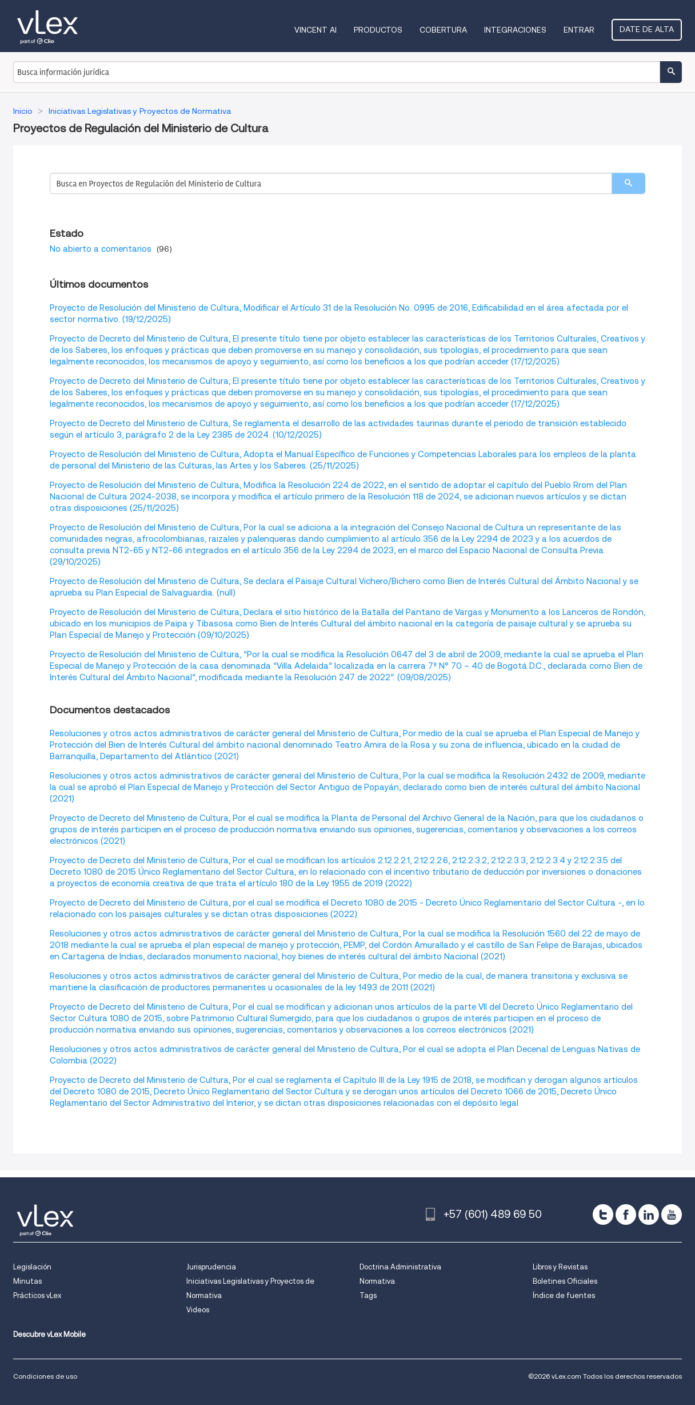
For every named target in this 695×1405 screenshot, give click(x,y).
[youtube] (671, 1214)
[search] (628, 183)
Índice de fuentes (564, 1295)
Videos (197, 1309)
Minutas (27, 1281)
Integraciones (515, 29)
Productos (378, 29)
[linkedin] (648, 1214)
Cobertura (443, 29)
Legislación (32, 1267)
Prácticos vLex (37, 1295)
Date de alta (647, 29)
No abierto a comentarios (100, 248)
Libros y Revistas (560, 1267)
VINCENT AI (315, 29)
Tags (368, 1295)
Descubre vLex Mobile (49, 1334)
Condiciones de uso (45, 1376)
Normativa (377, 1281)
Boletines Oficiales (565, 1281)
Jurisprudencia (211, 1267)
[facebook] (626, 1214)
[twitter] (603, 1214)
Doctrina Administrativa (400, 1267)
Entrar (579, 29)
